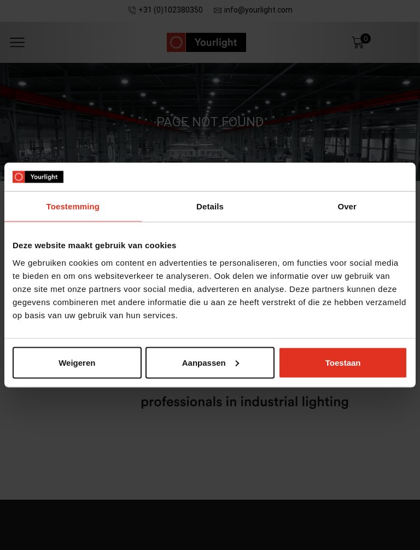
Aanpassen (210, 362)
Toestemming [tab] (73, 206)
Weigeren (77, 362)
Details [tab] (210, 206)
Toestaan (343, 362)
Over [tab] (347, 206)
